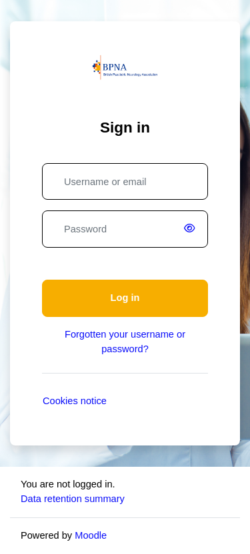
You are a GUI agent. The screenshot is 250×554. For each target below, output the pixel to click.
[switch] (192, 229)
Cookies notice (75, 401)
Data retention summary (73, 498)
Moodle (91, 535)
